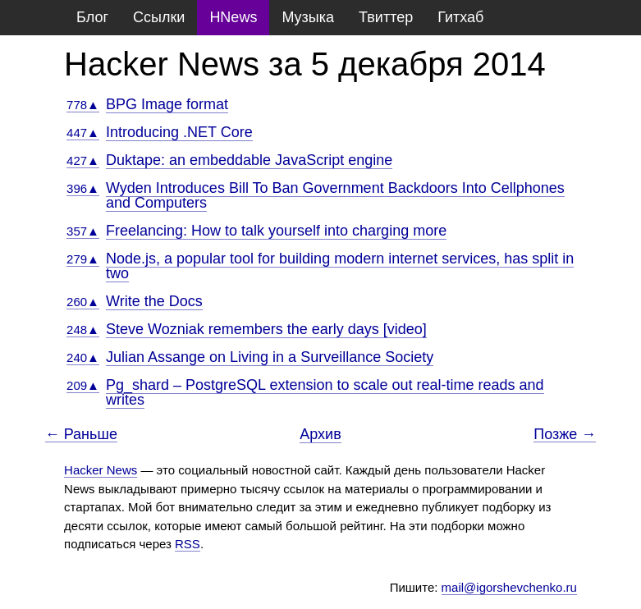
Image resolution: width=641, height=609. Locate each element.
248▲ (82, 330)
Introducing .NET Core (179, 132)
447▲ (82, 133)
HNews (233, 17)
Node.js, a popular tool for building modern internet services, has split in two (340, 266)
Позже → (564, 434)
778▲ (82, 105)
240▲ (82, 357)
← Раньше (81, 434)
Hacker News (100, 470)
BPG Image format (167, 104)
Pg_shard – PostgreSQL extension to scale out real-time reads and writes (325, 392)
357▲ (82, 231)
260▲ (82, 302)
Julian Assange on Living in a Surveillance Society (269, 357)
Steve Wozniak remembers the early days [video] (266, 329)
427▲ (82, 160)
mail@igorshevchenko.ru (509, 587)
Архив (320, 434)
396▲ (82, 188)
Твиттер (386, 17)
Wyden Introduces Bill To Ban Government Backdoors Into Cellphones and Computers (335, 195)
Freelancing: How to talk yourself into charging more (276, 230)
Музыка (308, 17)
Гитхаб (460, 17)
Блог (92, 17)
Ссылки (159, 17)
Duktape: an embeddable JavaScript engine (249, 160)
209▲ (82, 385)
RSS (187, 544)
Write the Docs (154, 301)
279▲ (82, 259)
